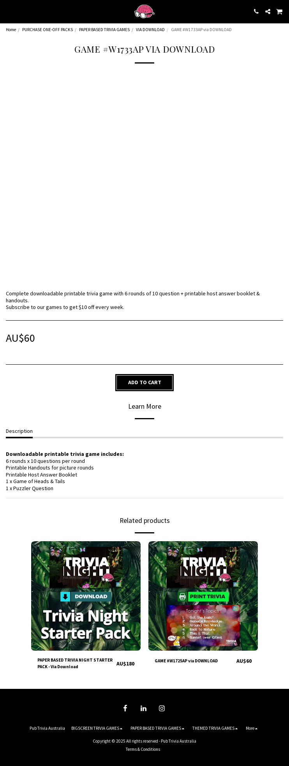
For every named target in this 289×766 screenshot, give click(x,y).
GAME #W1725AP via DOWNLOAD (186, 661)
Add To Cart (144, 382)
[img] (86, 596)
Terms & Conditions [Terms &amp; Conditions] (143, 749)
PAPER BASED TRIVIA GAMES (104, 29)
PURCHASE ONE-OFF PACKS (47, 29)
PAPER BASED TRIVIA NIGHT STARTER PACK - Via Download (75, 663)
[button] (8, 11)
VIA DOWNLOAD (150, 29)
